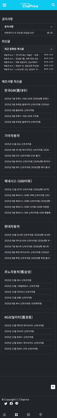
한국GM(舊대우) (15, 90)
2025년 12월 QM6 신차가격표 (18, 297)
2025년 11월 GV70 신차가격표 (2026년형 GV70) (26, 189)
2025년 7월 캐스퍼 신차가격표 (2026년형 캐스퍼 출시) (29, 246)
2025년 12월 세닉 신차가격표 (17, 280)
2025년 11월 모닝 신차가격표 (17, 144)
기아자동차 (12, 135)
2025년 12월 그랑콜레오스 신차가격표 (21, 286)
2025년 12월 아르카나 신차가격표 (19, 291)
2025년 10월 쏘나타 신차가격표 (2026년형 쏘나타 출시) (29, 234)
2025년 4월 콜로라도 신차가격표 (19, 110)
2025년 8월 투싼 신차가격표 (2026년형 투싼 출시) (27, 258)
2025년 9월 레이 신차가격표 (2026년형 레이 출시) (27, 167)
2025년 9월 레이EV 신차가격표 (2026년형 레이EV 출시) (29, 161)
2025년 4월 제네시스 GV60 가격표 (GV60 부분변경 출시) (30, 206)
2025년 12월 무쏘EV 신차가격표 (19, 331)
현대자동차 (12, 226)
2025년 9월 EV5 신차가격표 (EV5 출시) (22, 155)
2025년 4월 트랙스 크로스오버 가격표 (21, 116)
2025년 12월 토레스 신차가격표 (18, 337)
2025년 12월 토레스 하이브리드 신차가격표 (24, 343)
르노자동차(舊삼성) (17, 271)
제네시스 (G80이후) (18, 181)
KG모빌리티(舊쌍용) (18, 317)
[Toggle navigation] (4, 4)
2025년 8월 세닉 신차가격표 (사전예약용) (23, 303)
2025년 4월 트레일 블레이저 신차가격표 (22, 122)
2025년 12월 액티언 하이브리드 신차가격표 (24, 325)
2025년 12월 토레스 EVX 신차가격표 (21, 348)
